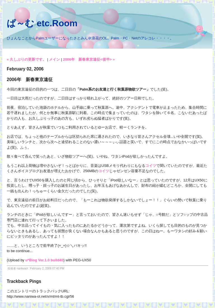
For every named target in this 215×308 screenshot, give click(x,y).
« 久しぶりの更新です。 (26, 59)
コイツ (150, 166)
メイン (54, 59)
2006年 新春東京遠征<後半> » (89, 59)
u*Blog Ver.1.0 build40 (44, 260)
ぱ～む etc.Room (42, 23)
